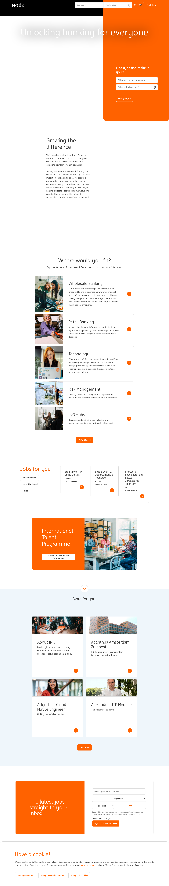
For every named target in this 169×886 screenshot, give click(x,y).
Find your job (124, 98)
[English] (152, 5)
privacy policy (97, 814)
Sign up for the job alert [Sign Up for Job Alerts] (105, 823)
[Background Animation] (53, 60)
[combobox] (137, 87)
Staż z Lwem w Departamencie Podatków (104, 474)
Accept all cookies (79, 875)
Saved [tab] (25, 490)
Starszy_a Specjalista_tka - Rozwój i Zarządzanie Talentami (134, 477)
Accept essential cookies (52, 875)
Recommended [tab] (29, 477)
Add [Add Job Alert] (130, 805)
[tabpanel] (104, 484)
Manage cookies (88, 865)
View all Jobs (84, 440)
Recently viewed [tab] (30, 484)
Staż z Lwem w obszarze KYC (73, 473)
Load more (84, 747)
